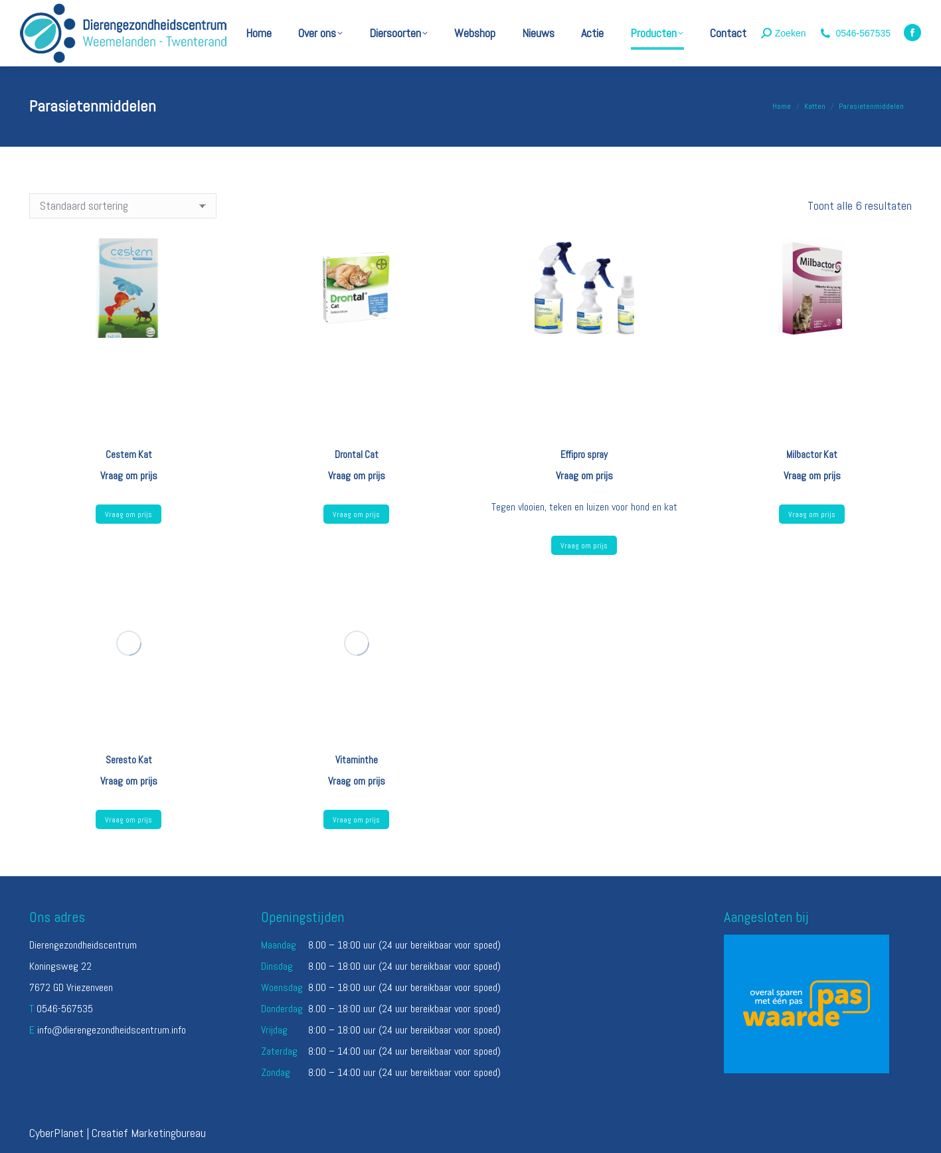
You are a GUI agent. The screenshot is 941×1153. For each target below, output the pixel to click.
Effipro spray (584, 454)
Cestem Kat (129, 454)
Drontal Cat (357, 454)
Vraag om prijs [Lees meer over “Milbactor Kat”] (811, 514)
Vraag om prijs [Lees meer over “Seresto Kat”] (128, 819)
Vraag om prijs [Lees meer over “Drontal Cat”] (356, 514)
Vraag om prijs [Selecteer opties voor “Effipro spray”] (584, 545)
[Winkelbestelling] (122, 205)
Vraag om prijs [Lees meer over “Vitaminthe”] (356, 819)
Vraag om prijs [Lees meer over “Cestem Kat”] (128, 514)
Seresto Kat (129, 759)
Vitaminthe (356, 759)
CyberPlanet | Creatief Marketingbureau (117, 1132)
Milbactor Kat (811, 454)
